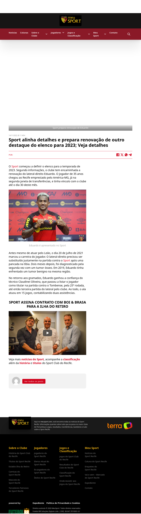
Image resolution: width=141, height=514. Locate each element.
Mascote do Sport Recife (14, 481)
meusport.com (46, 422)
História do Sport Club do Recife (19, 455)
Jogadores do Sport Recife (40, 455)
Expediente (90, 482)
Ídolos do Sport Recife (44, 477)
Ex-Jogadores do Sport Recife (42, 471)
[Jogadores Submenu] (63, 32)
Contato (113, 32)
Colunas (24, 32)
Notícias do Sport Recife (91, 455)
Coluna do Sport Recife (96, 461)
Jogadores (56, 32)
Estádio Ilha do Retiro (19, 466)
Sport (15, 166)
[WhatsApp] (126, 155)
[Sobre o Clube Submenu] (46, 34)
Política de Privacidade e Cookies (63, 503)
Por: (11, 155)
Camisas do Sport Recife (14, 473)
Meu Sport (96, 34)
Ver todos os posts (33, 381)
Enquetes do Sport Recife (91, 468)
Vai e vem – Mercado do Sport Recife (95, 476)
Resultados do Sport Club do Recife (69, 466)
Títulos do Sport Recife (19, 461)
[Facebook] (118, 155)
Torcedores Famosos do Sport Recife (19, 489)
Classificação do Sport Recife (67, 474)
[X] (122, 155)
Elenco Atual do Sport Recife (41, 463)
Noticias (13, 32)
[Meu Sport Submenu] (105, 34)
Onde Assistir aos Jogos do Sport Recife (69, 482)
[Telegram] (130, 155)
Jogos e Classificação (74, 34)
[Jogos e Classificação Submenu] (89, 34)
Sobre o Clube (35, 34)
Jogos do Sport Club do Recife (69, 458)
